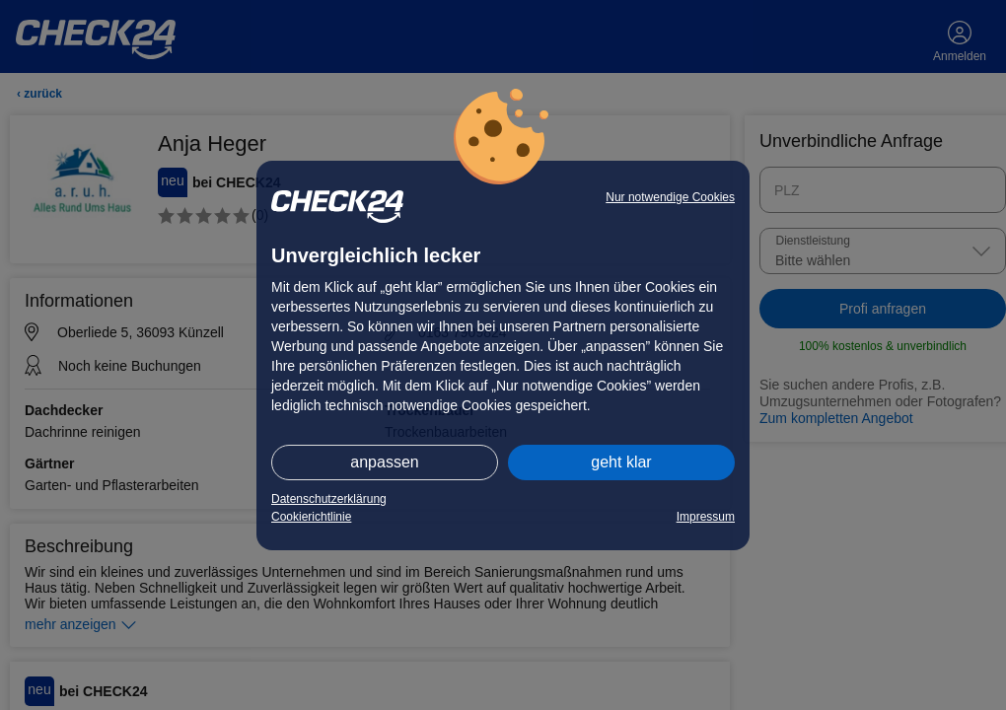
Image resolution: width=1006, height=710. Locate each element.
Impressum (706, 517)
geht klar (621, 462)
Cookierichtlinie (311, 517)
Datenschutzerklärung (329, 499)
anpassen (384, 462)
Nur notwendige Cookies (670, 197)
